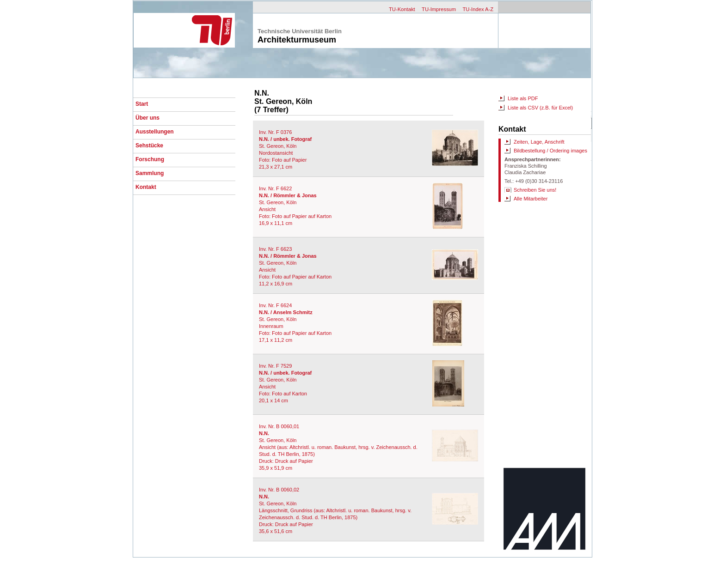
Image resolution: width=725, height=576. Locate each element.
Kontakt (145, 187)
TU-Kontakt (402, 9)
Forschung (149, 159)
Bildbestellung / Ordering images (550, 150)
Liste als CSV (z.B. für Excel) (540, 107)
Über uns (147, 118)
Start (141, 104)
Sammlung (149, 173)
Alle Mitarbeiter (530, 198)
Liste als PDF (523, 98)
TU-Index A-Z (477, 9)
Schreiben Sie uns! (535, 190)
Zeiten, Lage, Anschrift (539, 142)
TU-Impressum (439, 9)
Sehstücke (149, 145)
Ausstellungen (154, 131)
